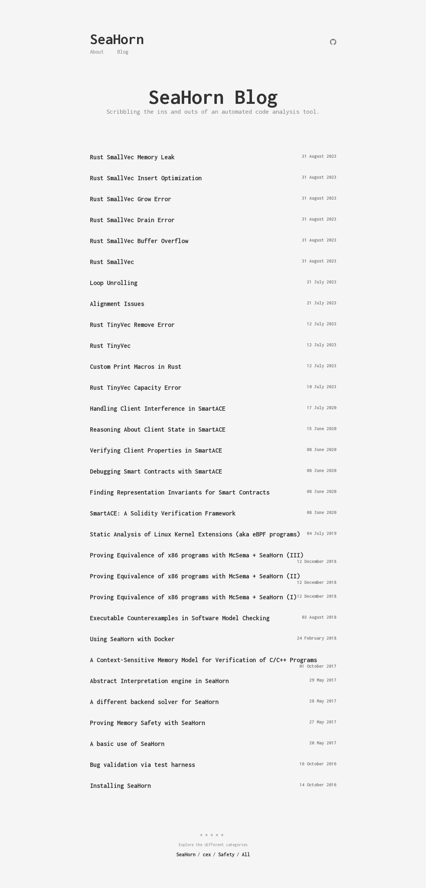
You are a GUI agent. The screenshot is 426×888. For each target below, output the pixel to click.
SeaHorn (117, 39)
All (246, 854)
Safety (226, 854)
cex (207, 854)
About (97, 52)
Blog (122, 52)
